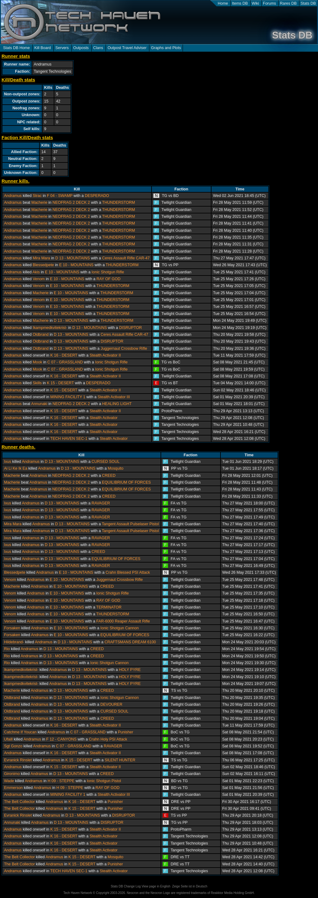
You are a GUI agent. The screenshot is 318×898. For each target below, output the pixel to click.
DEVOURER (111, 704)
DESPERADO (97, 196)
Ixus (7, 461)
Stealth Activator (103, 418)
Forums (269, 3)
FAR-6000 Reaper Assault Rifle (123, 621)
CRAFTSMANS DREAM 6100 (130, 642)
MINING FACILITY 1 (67, 397)
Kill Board (42, 48)
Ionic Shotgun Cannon (119, 628)
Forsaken (12, 628)
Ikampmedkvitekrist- (50, 328)
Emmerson (13, 788)
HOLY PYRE (130, 670)
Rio (7, 649)
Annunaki (39, 404)
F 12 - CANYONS (61, 739)
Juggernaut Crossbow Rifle (124, 348)
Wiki (255, 3)
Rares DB (288, 3)
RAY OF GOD (108, 279)
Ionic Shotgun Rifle (108, 272)
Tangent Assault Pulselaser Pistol (130, 524)
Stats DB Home (16, 48)
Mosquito (116, 468)
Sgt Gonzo (13, 746)
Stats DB (308, 3)
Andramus (13, 196)
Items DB (240, 3)
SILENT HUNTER (120, 760)
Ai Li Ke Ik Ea (15, 468)
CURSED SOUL (106, 461)
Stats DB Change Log (126, 886)
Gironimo (12, 774)
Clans (98, 48)
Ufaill (8, 739)
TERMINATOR (108, 607)
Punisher (125, 732)
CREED (109, 475)
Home (223, 3)
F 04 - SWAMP (59, 196)
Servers (62, 48)
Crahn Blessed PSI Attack (128, 572)
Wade (9, 781)
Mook (37, 362)
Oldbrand (40, 334)
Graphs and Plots (166, 48)
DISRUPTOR (130, 328)
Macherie (39, 202)
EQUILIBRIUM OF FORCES (126, 482)
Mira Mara (41, 258)
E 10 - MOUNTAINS (76, 265)
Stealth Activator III (114, 397)
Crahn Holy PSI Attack (108, 739)
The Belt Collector (19, 802)
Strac (37, 196)
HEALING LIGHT (117, 404)
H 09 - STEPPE (61, 781)
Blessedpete (43, 265)
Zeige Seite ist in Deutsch (189, 886)
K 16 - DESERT (63, 355)
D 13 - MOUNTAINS (72, 258)
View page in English (156, 886)
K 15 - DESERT (60, 383)
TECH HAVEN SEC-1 (69, 438)
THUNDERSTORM (118, 202)
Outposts (81, 48)
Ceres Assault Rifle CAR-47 (126, 258)
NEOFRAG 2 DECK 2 (71, 202)
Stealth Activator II (105, 355)
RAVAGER (101, 503)
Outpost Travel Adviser (126, 48)
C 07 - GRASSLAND (65, 362)
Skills (37, 383)
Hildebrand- (14, 642)
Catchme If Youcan (20, 732)
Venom (39, 279)
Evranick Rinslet (18, 760)
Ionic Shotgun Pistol (104, 781)
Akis (36, 272)
